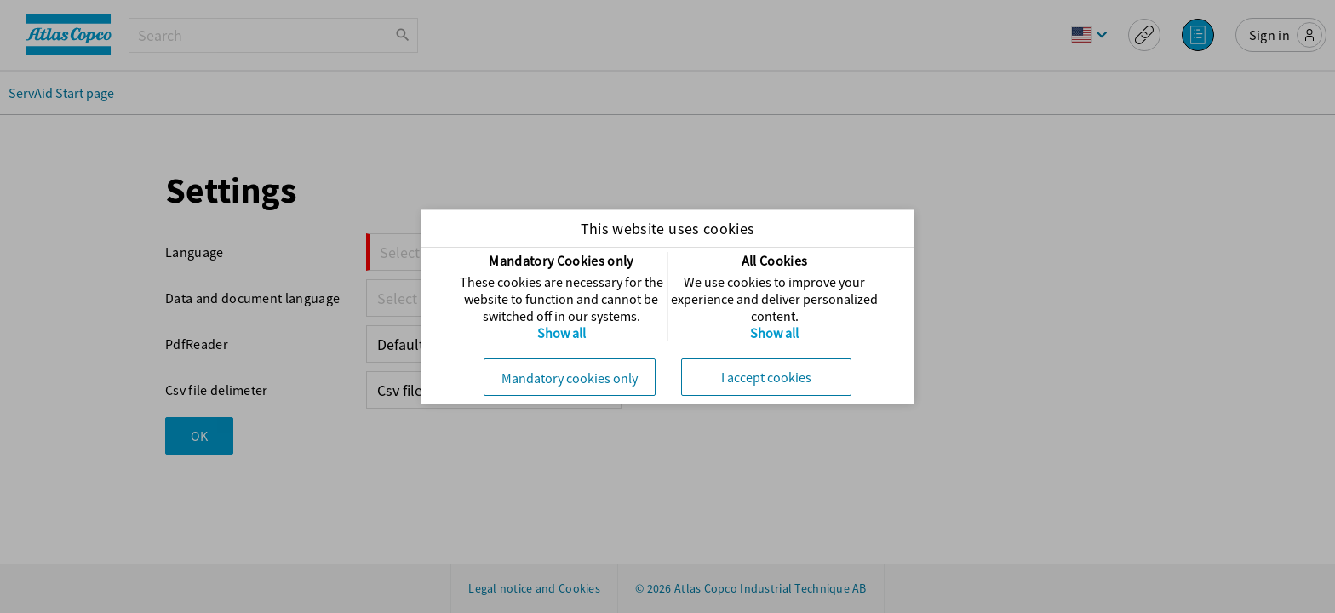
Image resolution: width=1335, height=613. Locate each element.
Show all (561, 332)
